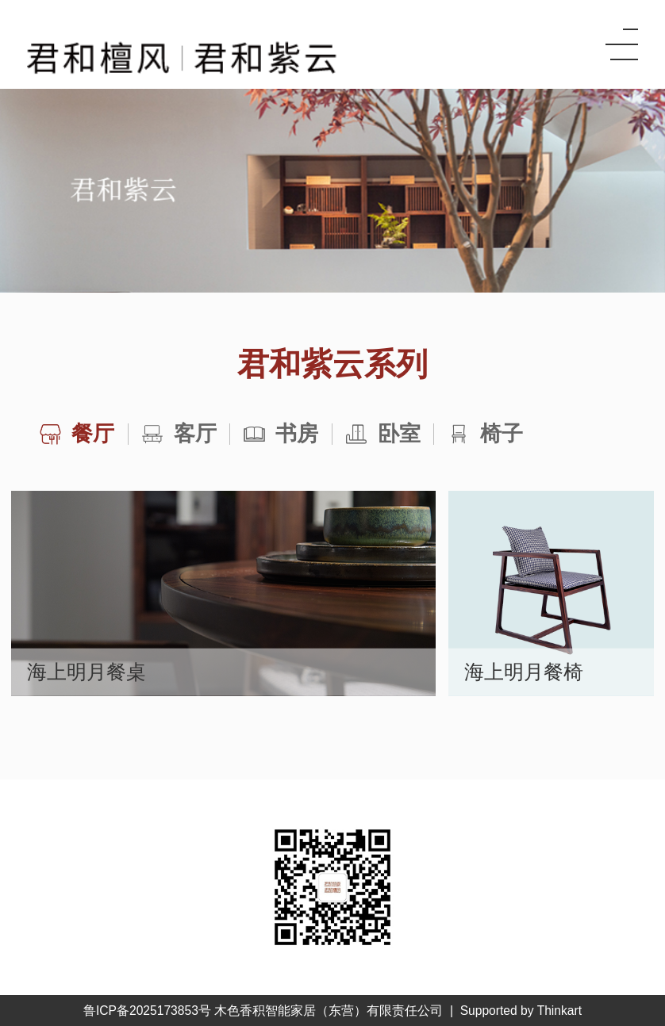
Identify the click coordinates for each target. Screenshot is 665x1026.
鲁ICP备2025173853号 (147, 1010)
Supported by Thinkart (521, 1010)
